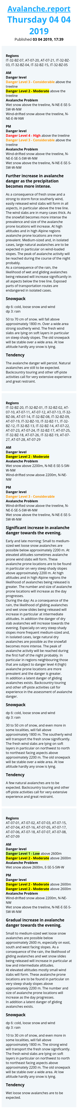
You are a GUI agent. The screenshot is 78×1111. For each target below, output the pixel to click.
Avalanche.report (39, 9)
